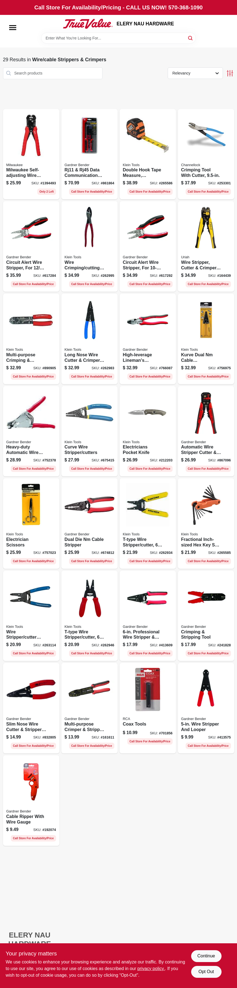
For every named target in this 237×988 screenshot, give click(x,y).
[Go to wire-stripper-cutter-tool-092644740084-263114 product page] (31, 616)
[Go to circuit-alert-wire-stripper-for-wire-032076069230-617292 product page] (148, 246)
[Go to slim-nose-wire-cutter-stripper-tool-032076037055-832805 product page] (31, 708)
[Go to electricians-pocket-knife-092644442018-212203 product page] (148, 431)
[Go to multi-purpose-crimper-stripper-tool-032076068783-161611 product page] (89, 708)
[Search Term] (118, 38)
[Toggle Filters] (230, 73)
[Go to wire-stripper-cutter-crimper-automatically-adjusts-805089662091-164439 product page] (206, 246)
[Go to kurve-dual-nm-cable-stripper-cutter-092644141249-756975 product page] (206, 339)
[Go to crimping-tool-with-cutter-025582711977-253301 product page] (206, 154)
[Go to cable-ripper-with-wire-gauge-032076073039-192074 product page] (31, 800)
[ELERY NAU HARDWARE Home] (88, 24)
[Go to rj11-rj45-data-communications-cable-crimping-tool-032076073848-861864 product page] (89, 154)
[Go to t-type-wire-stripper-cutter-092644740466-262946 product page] (89, 616)
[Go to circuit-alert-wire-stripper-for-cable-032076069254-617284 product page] (31, 246)
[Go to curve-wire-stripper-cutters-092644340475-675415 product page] (89, 431)
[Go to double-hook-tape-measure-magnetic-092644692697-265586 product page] (148, 154)
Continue (206, 956)
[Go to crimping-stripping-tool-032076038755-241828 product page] (206, 616)
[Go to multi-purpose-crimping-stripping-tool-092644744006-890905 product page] (31, 339)
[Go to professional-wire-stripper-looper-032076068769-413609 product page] (148, 616)
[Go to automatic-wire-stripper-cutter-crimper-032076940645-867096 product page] (206, 431)
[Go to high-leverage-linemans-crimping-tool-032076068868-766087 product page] (148, 339)
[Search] (191, 37)
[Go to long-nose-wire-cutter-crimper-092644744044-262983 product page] (89, 339)
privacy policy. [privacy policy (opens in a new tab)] (151, 968)
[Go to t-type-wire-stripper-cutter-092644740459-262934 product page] (148, 523)
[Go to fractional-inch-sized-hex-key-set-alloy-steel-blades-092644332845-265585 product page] (206, 523)
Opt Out (206, 971)
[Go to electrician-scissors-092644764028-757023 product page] (31, 523)
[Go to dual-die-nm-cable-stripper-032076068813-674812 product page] (89, 523)
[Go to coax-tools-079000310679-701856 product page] (148, 708)
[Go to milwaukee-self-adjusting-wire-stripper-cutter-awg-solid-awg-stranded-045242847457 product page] (31, 154)
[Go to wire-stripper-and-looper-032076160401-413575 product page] (206, 708)
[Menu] (12, 27)
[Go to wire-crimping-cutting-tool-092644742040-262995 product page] (89, 246)
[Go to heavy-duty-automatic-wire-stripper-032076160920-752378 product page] (31, 431)
